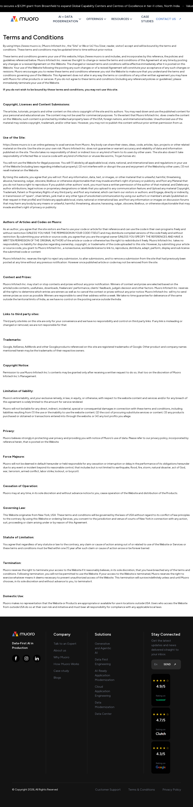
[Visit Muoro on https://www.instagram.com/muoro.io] (26, 658)
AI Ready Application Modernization (104, 675)
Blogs (57, 677)
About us (60, 650)
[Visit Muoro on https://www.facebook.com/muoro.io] (16, 658)
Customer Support (108, 789)
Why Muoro (61, 657)
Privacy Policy (171, 789)
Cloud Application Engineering (103, 691)
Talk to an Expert (65, 643)
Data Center (103, 714)
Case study (61, 671)
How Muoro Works (66, 664)
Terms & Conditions (141, 789)
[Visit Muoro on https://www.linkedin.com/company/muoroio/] (37, 658)
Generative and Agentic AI (103, 648)
